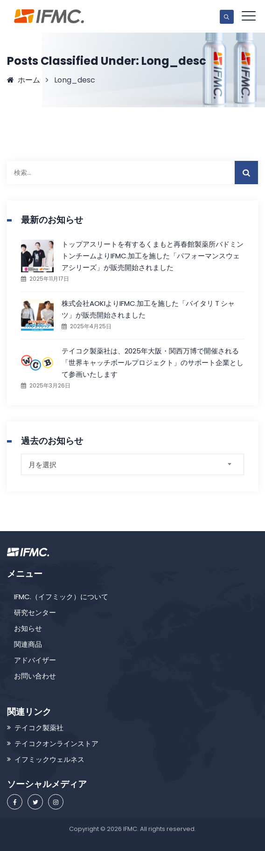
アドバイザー (35, 660)
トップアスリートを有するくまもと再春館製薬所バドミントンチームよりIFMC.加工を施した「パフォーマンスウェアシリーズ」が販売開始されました (153, 255)
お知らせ (28, 628)
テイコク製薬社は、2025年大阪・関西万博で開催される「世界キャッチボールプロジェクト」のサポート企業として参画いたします (153, 362)
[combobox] (132, 464)
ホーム (23, 80)
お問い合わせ (35, 676)
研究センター (35, 612)
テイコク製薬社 (38, 728)
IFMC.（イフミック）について (61, 597)
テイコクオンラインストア (56, 743)
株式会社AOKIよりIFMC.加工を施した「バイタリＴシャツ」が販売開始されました (148, 309)
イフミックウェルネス (49, 759)
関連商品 (28, 644)
